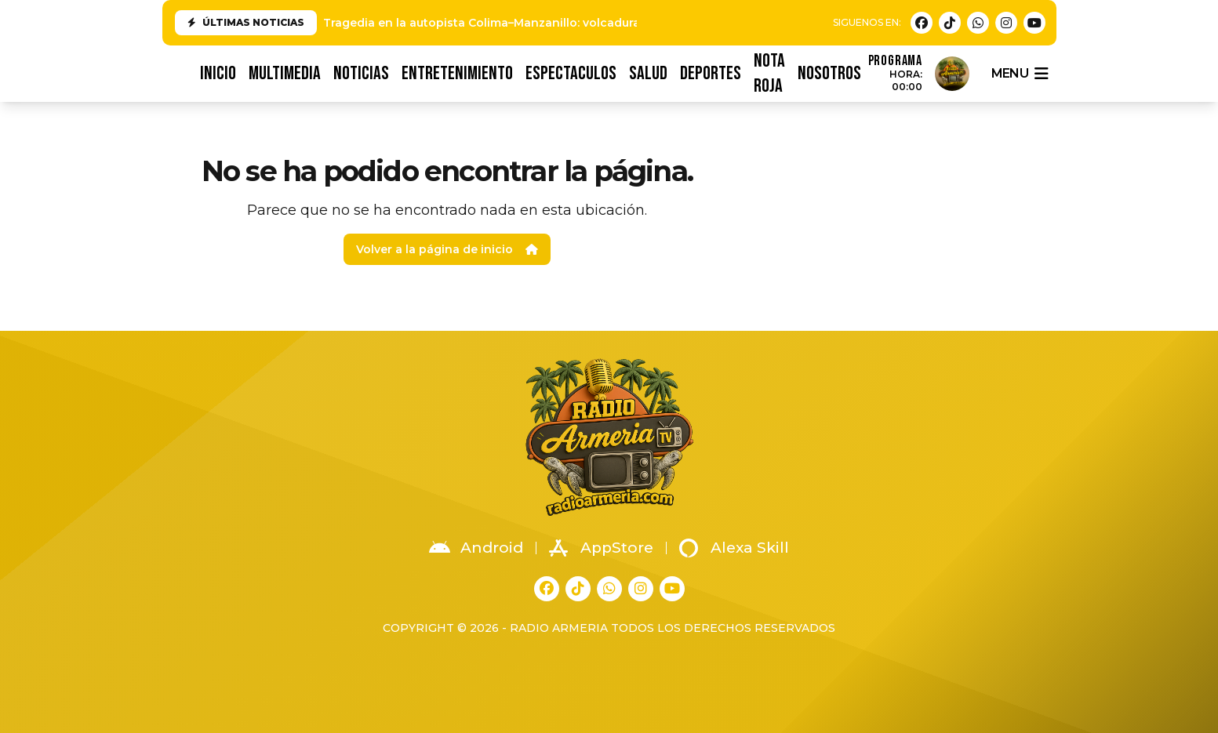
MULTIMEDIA (285, 73)
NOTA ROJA (769, 74)
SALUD (648, 73)
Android (476, 548)
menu (1019, 74)
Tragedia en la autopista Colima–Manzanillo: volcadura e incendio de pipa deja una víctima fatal (602, 23)
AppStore (601, 548)
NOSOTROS (829, 73)
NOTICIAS (361, 73)
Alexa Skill (734, 548)
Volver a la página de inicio (447, 249)
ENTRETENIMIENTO (457, 73)
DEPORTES (710, 73)
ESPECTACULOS (570, 73)
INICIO (218, 73)
